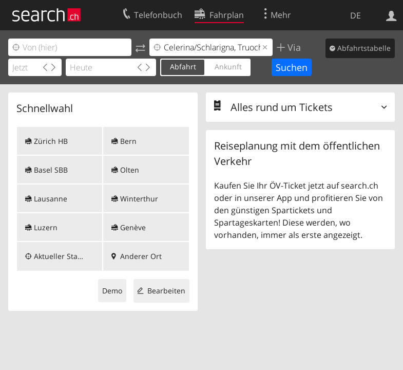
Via (293, 47)
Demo (112, 290)
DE (355, 15)
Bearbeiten (166, 290)
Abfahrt (183, 66)
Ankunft (228, 66)
